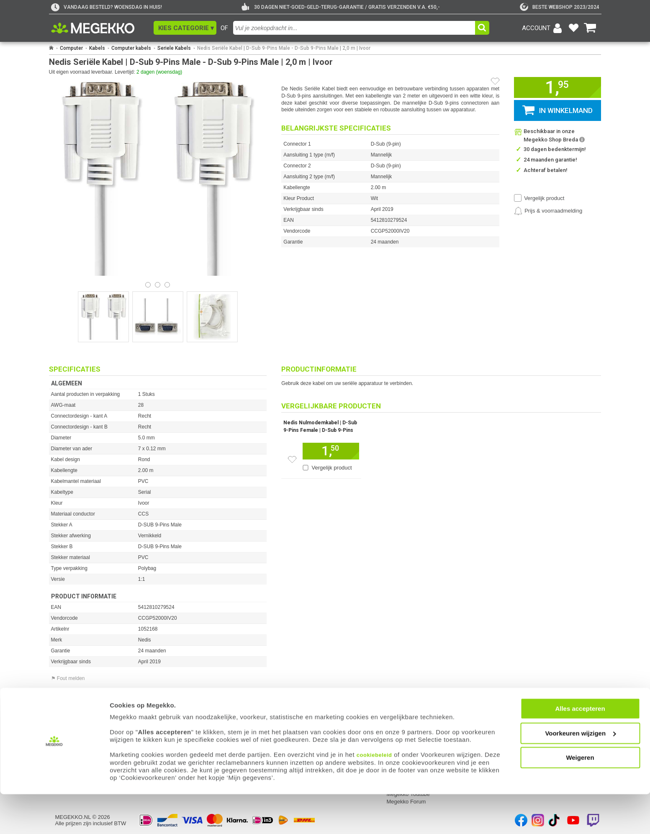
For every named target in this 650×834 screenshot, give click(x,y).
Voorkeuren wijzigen (580, 773)
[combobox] (355, 28)
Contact (286, 707)
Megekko (399, 707)
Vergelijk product (544, 198)
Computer (71, 48)
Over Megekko (404, 719)
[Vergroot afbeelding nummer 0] (103, 317)
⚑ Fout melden (68, 678)
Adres (283, 719)
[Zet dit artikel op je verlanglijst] (292, 459)
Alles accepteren (580, 748)
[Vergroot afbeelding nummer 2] (212, 317)
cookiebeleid (374, 795)
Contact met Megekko (302, 726)
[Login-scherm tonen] (543, 28)
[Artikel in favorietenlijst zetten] (495, 81)
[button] (185, 28)
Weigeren (580, 797)
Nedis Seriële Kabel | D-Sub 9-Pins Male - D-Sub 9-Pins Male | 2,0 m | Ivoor (283, 48)
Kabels (97, 48)
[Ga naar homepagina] (102, 28)
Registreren (69, 726)
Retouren (177, 719)
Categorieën (513, 707)
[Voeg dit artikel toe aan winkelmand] (331, 451)
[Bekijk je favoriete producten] (574, 28)
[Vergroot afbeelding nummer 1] (158, 317)
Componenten (514, 726)
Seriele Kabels (174, 48)
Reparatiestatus (185, 726)
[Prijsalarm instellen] (548, 211)
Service (175, 707)
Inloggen (65, 719)
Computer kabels (131, 48)
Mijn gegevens (74, 707)
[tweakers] (559, 7)
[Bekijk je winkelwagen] (590, 28)
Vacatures (399, 726)
